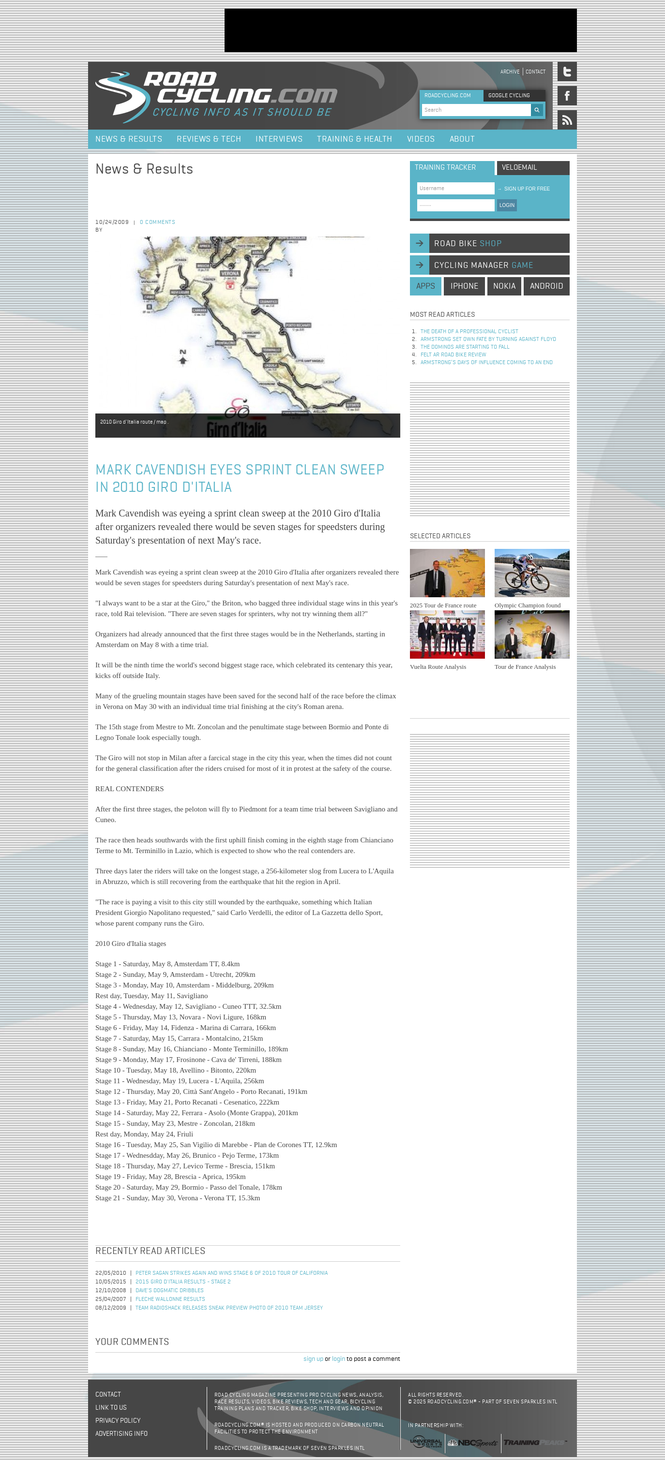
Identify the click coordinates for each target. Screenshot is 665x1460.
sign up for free (523, 189)
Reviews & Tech (209, 139)
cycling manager (483, 265)
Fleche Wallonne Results (170, 1299)
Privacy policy (117, 1420)
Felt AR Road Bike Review (453, 355)
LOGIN (506, 205)
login (338, 1359)
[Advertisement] (401, 30)
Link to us (111, 1407)
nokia (504, 286)
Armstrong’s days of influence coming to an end (487, 363)
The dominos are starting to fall (465, 347)
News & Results (128, 139)
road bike (468, 243)
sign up (313, 1359)
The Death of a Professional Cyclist (469, 332)
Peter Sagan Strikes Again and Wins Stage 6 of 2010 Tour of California (232, 1273)
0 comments (157, 222)
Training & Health (355, 139)
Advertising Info (121, 1434)
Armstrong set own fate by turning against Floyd (488, 339)
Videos (421, 139)
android (546, 286)
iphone (464, 286)
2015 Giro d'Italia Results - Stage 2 (183, 1282)
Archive (510, 71)
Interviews (279, 139)
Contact (535, 71)
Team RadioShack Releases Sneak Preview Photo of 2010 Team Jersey (229, 1308)
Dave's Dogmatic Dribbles (170, 1291)
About (462, 139)
